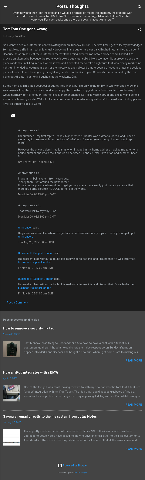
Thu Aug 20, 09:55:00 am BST (36, 242)
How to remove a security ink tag (28, 328)
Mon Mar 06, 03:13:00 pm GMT (37, 194)
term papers (25, 236)
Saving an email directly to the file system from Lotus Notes (50, 416)
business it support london (34, 262)
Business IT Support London (35, 253)
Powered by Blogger (73, 465)
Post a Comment (17, 302)
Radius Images (80, 473)
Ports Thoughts (72, 6)
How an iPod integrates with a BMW (30, 372)
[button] (139, 30)
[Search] (139, 7)
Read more (134, 360)
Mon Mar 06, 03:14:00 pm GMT (37, 216)
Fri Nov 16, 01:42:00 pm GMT (35, 268)
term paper (25, 227)
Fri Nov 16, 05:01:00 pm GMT (35, 293)
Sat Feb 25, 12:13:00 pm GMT (36, 162)
